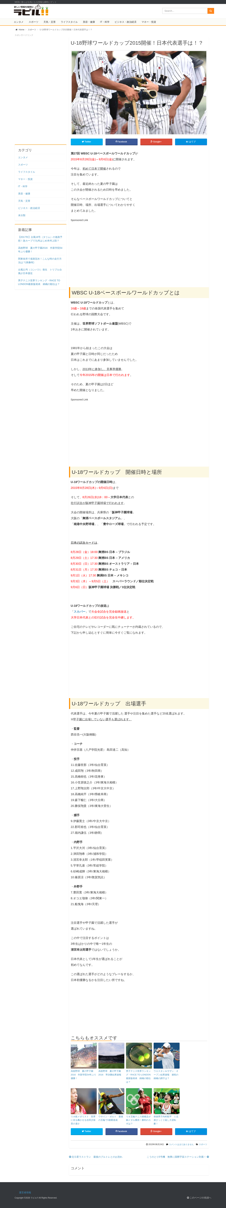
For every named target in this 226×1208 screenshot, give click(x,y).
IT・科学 (104, 22)
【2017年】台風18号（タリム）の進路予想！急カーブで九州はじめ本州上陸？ (40, 239)
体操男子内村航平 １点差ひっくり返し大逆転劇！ (166, 1120)
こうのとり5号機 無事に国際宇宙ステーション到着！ (178, 1156)
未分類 (21, 215)
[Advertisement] (100, 247)
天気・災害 (50, 22)
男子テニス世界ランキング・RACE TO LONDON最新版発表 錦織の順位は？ (138, 1076)
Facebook (122, 141)
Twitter (87, 141)
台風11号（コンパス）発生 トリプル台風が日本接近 (40, 271)
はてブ (191, 141)
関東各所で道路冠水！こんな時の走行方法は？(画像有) (40, 260)
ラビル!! (34, 1198)
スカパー (79, 611)
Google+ (156, 141)
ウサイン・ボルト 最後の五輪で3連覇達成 (110, 1118)
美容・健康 (89, 22)
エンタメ (18, 22)
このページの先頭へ (199, 1197)
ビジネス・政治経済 (125, 22)
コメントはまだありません (181, 1144)
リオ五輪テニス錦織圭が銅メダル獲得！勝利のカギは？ (138, 1120)
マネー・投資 (149, 22)
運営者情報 (25, 1192)
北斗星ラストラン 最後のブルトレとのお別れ (96, 1156)
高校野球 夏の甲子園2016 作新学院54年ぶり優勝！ (83, 1075)
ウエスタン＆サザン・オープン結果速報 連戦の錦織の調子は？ (166, 1075)
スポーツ (33, 22)
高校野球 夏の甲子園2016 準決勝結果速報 (109, 1073)
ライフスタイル (69, 22)
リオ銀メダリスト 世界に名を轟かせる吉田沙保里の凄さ (83, 1120)
